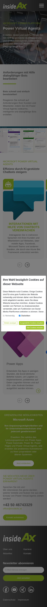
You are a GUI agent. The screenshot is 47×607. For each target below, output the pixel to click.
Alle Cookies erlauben (35, 328)
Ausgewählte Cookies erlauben (31, 323)
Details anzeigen (10, 323)
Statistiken (25, 316)
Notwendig (10, 316)
